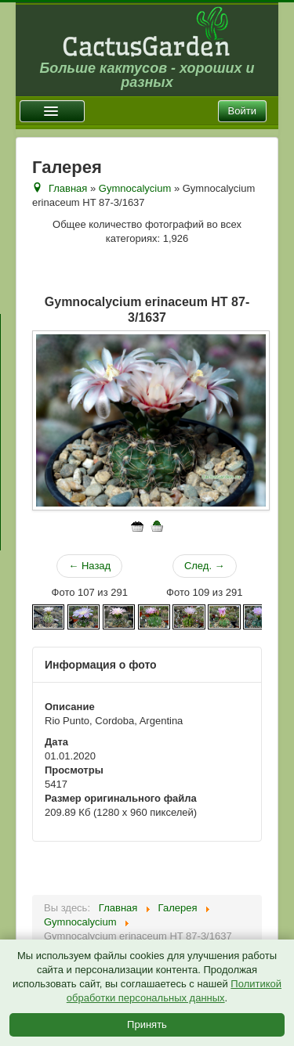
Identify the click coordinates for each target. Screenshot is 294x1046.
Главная (68, 188)
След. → (204, 566)
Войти (242, 111)
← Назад (89, 566)
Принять (147, 1024)
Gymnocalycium (135, 188)
